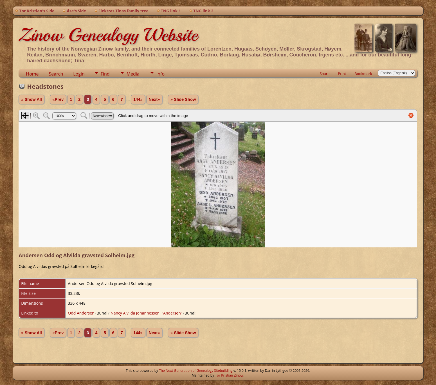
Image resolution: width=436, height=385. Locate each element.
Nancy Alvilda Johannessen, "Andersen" (146, 313)
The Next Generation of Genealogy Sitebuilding (196, 370)
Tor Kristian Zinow (229, 375)
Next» (154, 99)
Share (324, 73)
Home (32, 74)
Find (105, 74)
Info (160, 74)
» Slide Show (183, 99)
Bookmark (363, 73)
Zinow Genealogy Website (108, 35)
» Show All (31, 99)
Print (342, 73)
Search (56, 74)
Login (79, 74)
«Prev (58, 99)
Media (133, 74)
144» (138, 99)
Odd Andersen (81, 313)
